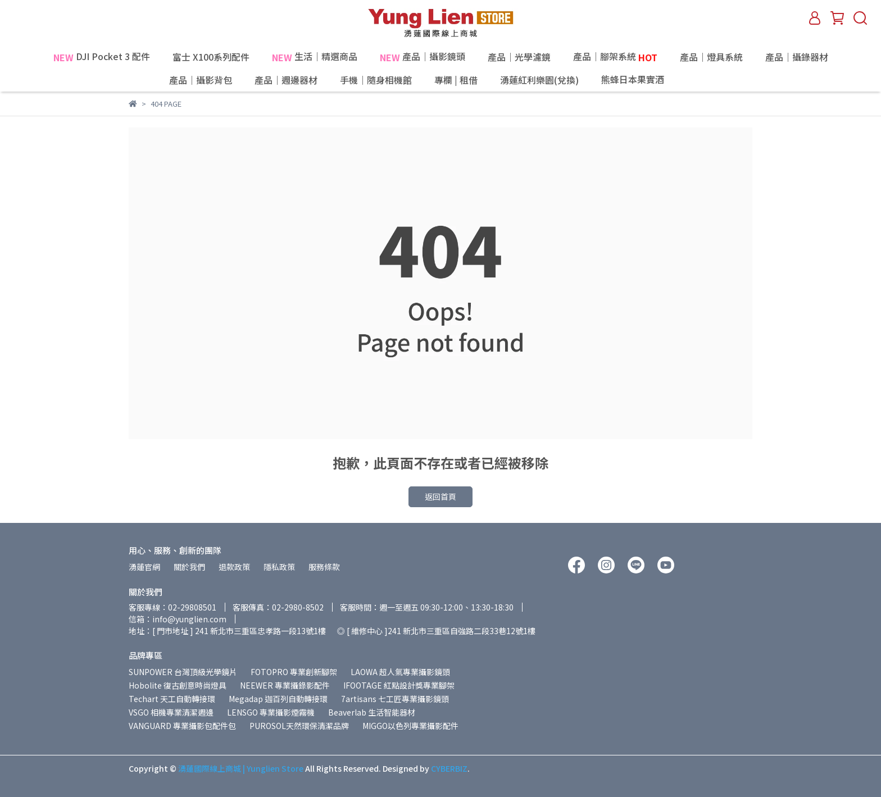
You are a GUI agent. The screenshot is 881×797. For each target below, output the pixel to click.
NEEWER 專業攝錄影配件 (285, 685)
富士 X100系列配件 (210, 57)
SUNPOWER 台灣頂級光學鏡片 (183, 671)
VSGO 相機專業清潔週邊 (171, 712)
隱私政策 (279, 566)
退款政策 (234, 566)
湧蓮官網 (144, 566)
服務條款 (324, 566)
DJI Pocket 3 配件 (101, 57)
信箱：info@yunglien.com (177, 619)
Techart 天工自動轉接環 (172, 698)
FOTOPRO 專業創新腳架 (294, 671)
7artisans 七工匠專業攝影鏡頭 (395, 698)
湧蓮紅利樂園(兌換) (539, 80)
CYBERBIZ (449, 768)
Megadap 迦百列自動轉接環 (278, 698)
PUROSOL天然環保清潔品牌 (299, 725)
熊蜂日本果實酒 (656, 80)
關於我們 (189, 566)
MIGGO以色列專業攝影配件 (410, 725)
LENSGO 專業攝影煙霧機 (271, 712)
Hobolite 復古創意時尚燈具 (177, 685)
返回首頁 (440, 496)
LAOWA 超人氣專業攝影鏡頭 (400, 671)
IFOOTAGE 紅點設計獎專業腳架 (399, 685)
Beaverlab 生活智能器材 (371, 712)
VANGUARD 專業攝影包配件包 (182, 725)
